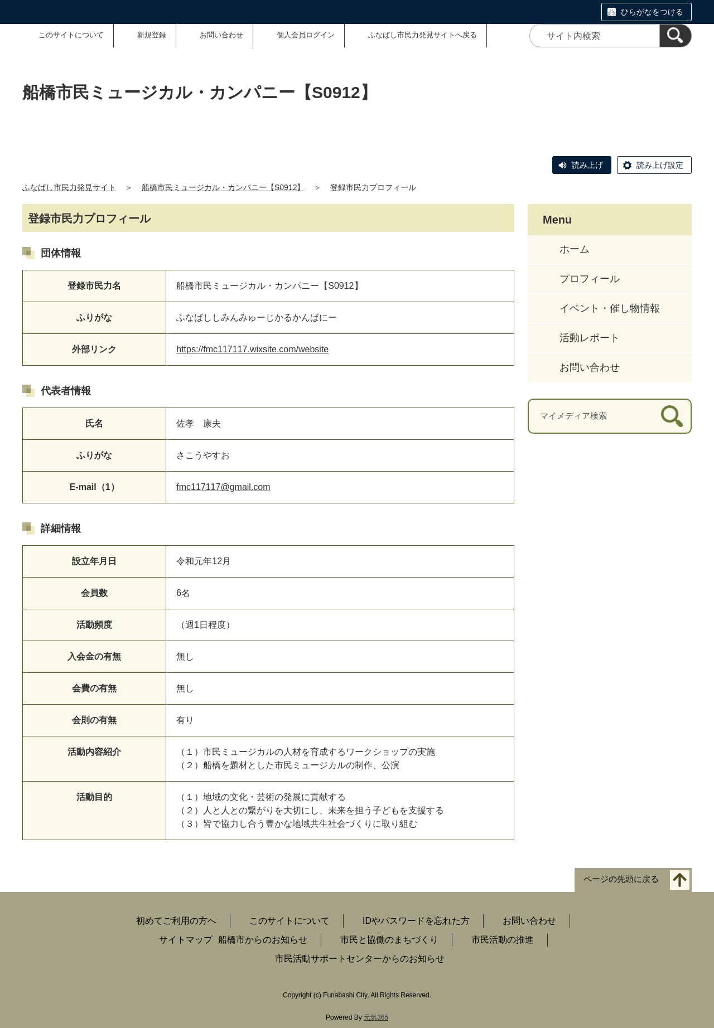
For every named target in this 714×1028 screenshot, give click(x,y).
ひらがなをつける (652, 11)
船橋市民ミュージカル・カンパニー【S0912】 (223, 187)
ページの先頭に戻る (621, 879)
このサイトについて (71, 35)
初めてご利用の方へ (176, 920)
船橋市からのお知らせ (262, 939)
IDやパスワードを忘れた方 (416, 920)
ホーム (574, 249)
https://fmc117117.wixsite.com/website (252, 349)
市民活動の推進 (502, 939)
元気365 (376, 1017)
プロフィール (589, 278)
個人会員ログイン (306, 35)
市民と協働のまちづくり (389, 939)
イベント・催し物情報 (609, 308)
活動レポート (589, 337)
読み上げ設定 (659, 165)
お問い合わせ (221, 35)
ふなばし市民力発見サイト (69, 187)
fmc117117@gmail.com (223, 487)
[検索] (675, 35)
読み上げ (587, 165)
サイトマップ (186, 939)
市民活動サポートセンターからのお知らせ (360, 958)
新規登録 (151, 35)
